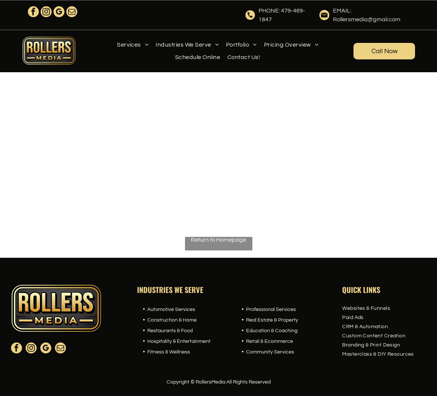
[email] (71, 12)
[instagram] (46, 12)
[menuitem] (132, 44)
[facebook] (33, 12)
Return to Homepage (218, 240)
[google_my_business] (58, 12)
